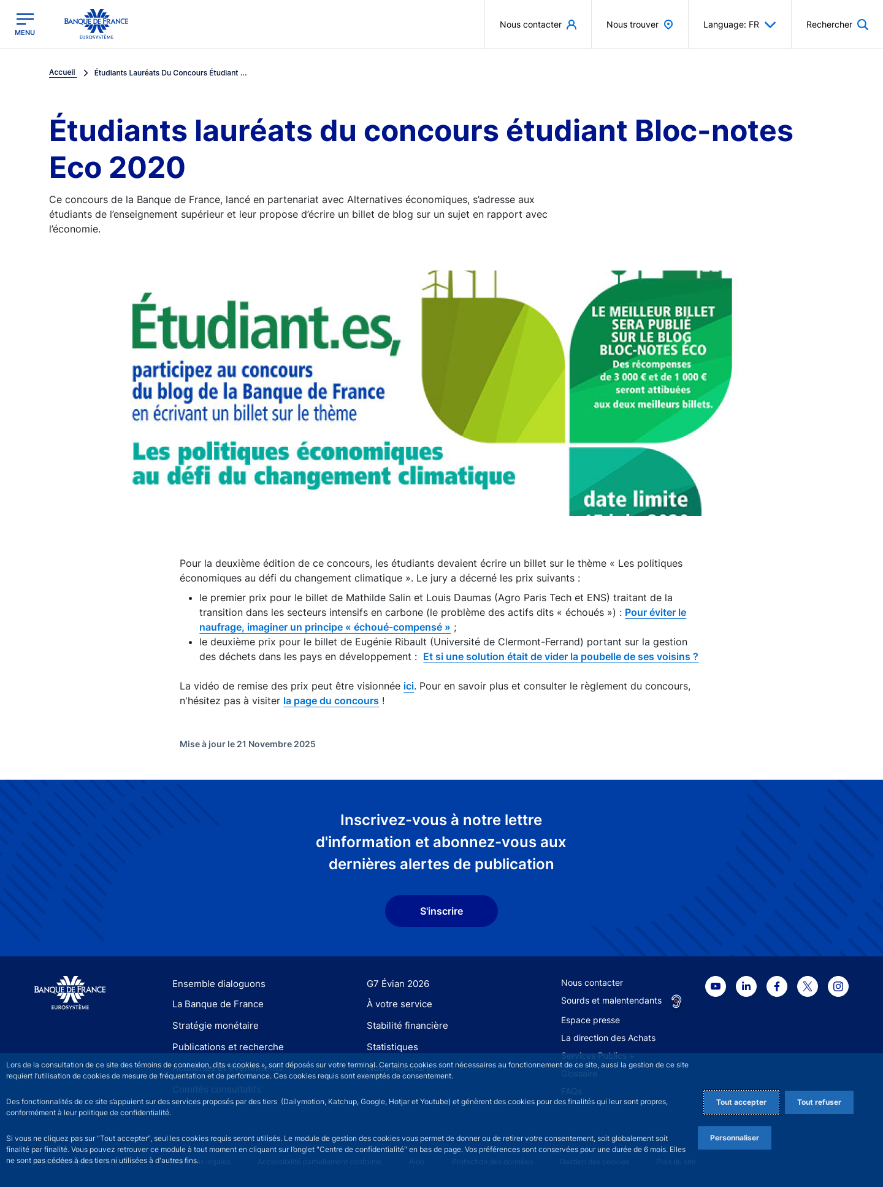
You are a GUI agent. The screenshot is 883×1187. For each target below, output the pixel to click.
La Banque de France (215, 1004)
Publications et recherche (223, 1047)
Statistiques (390, 1047)
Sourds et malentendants (611, 1000)
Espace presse (590, 1020)
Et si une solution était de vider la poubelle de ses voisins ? (560, 656)
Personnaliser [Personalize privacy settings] (734, 1137)
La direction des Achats (608, 1037)
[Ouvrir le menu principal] (25, 24)
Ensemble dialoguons (214, 983)
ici (408, 686)
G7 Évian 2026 (396, 983)
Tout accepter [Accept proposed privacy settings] (741, 1102)
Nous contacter (592, 982)
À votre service (397, 1004)
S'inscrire (441, 911)
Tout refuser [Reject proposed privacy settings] (819, 1102)
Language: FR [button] (739, 24)
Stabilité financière (404, 1025)
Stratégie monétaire (211, 1025)
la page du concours (331, 700)
